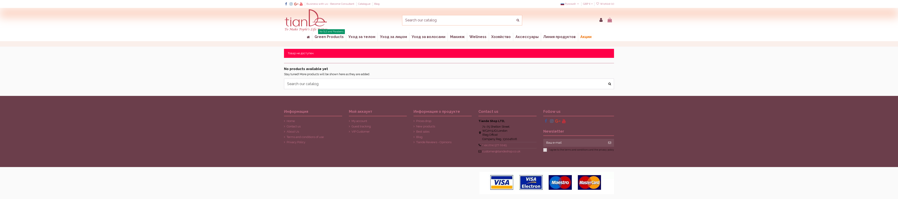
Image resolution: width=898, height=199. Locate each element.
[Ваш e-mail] (574, 143)
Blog (377, 3)
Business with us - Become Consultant (330, 3)
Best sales (422, 131)
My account (359, 121)
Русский (570, 3)
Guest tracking (361, 126)
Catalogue (364, 3)
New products (425, 126)
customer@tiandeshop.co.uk (501, 151)
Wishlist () (605, 3)
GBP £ (588, 3)
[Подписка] (609, 143)
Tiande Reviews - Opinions (433, 142)
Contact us (294, 126)
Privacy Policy (296, 142)
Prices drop (423, 121)
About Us (293, 131)
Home (291, 121)
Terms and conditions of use (305, 137)
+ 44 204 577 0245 (494, 145)
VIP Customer (361, 131)
